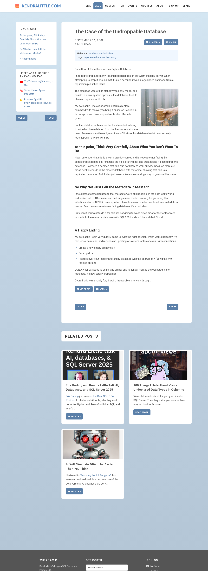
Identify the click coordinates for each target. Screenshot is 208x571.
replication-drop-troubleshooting (100, 57)
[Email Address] (107, 568)
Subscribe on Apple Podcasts (34, 92)
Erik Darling (72, 396)
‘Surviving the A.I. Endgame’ (95, 475)
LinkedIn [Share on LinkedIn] (153, 42)
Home (87, 6)
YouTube (153, 566)
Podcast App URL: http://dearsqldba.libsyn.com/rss (38, 103)
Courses (147, 6)
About (160, 6)
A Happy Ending (28, 58)
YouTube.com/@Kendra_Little (38, 83)
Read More (74, 416)
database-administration (101, 53)
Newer (50, 118)
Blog (98, 6)
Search (187, 6)
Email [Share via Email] (171, 42)
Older (22, 118)
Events (132, 6)
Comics (110, 6)
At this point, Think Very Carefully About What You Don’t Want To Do (33, 39)
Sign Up (174, 6)
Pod (121, 6)
